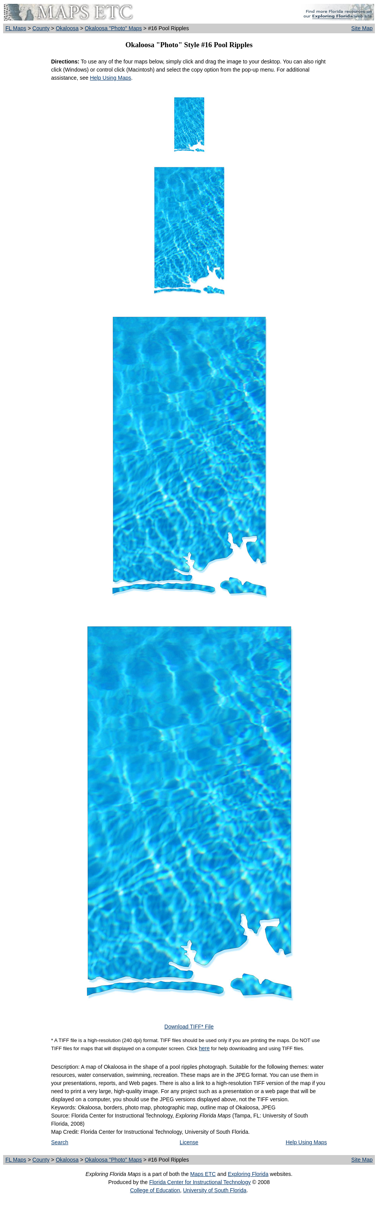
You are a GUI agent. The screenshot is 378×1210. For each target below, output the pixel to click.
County (40, 28)
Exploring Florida (248, 1174)
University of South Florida (214, 1190)
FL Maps (15, 28)
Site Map (362, 28)
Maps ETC (203, 1174)
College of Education (155, 1190)
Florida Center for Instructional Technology (200, 1182)
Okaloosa (67, 28)
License (189, 1142)
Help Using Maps (110, 78)
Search (59, 1142)
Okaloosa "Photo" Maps (113, 28)
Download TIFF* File (188, 1026)
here (204, 1048)
